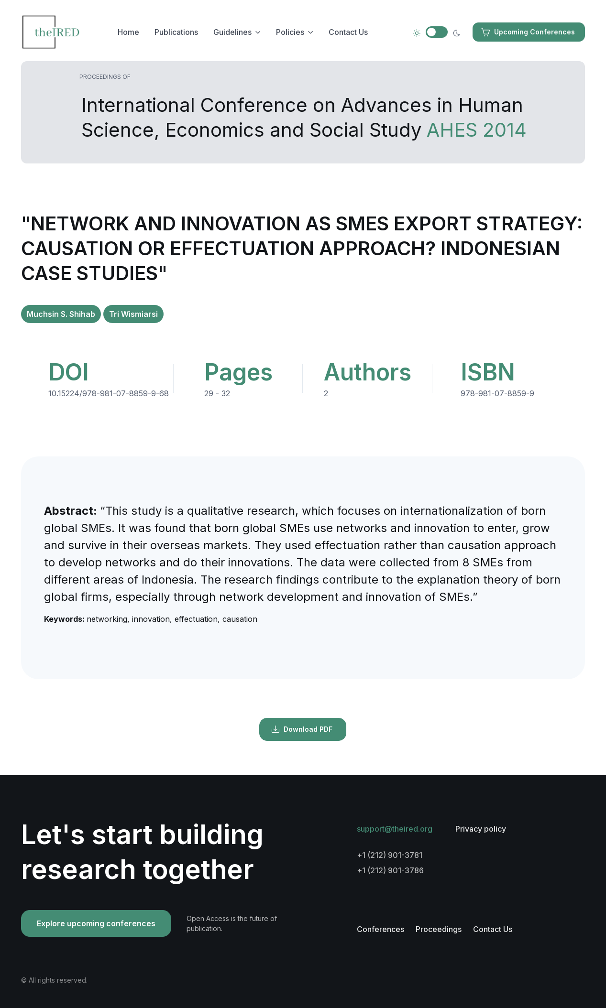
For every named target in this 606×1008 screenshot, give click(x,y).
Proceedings (439, 929)
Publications (176, 32)
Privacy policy (480, 829)
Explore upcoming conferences (96, 923)
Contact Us (348, 32)
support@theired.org (394, 829)
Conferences (380, 929)
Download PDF (301, 729)
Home (128, 32)
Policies (290, 32)
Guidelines (232, 32)
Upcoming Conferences (528, 32)
